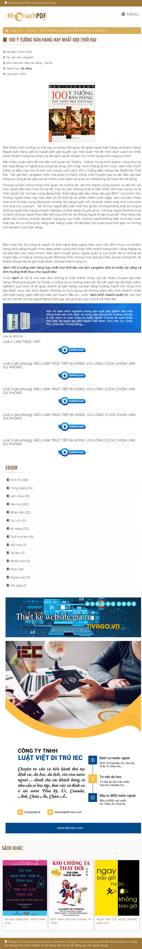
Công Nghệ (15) (19, 488)
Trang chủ (14, 30)
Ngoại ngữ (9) (18, 577)
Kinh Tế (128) (17, 480)
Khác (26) (15, 569)
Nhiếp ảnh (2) (18, 561)
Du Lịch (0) (16, 520)
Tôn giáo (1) (16, 585)
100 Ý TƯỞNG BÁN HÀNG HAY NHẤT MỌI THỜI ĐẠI (72, 30)
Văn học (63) (17, 504)
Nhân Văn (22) (18, 512)
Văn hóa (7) (16, 545)
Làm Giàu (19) (18, 496)
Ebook (31, 30)
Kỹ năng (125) (17, 528)
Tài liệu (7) (15, 553)
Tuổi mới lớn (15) (20, 537)
